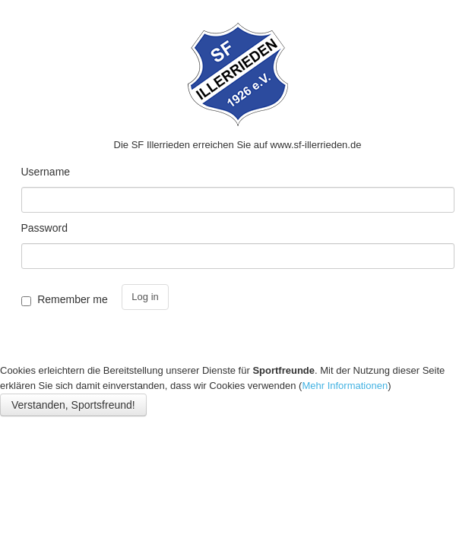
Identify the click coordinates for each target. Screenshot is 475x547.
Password (44, 228)
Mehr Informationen (345, 385)
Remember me (72, 299)
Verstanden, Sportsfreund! (73, 405)
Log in (144, 296)
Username (46, 172)
